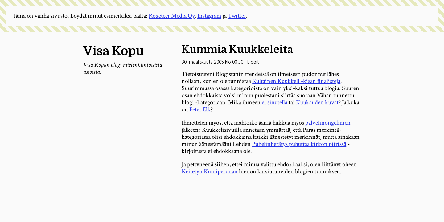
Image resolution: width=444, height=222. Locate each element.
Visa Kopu (113, 51)
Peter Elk (200, 109)
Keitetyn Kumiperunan (210, 171)
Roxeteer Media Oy (172, 16)
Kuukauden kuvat (317, 102)
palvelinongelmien (328, 123)
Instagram (209, 16)
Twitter (237, 16)
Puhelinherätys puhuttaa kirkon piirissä (299, 144)
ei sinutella (274, 102)
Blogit (253, 62)
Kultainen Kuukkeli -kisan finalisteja (296, 81)
